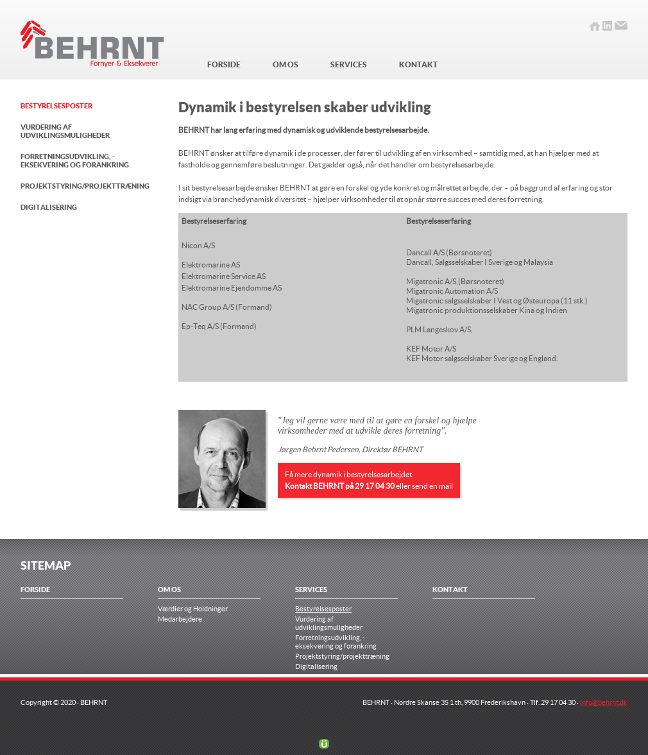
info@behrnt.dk (603, 702)
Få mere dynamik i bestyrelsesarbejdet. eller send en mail (369, 480)
